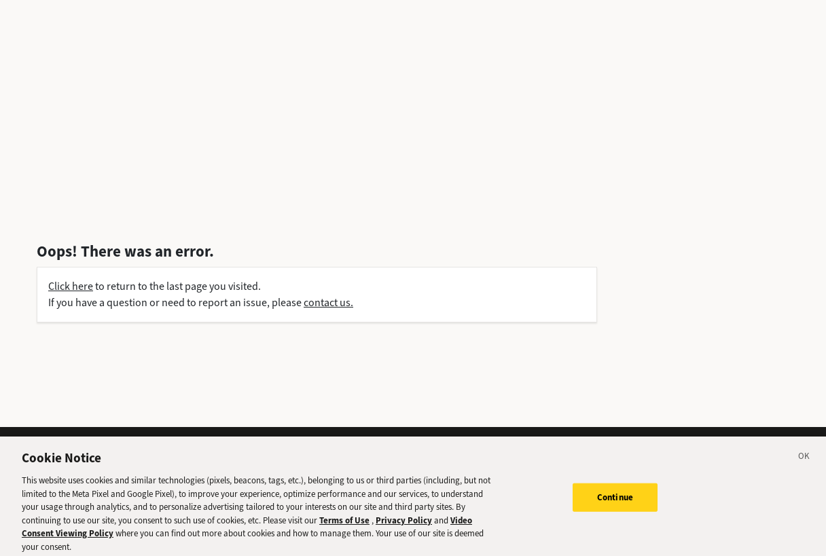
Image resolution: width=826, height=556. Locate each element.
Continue (615, 505)
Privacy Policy (404, 528)
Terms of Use (344, 528)
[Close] (804, 466)
